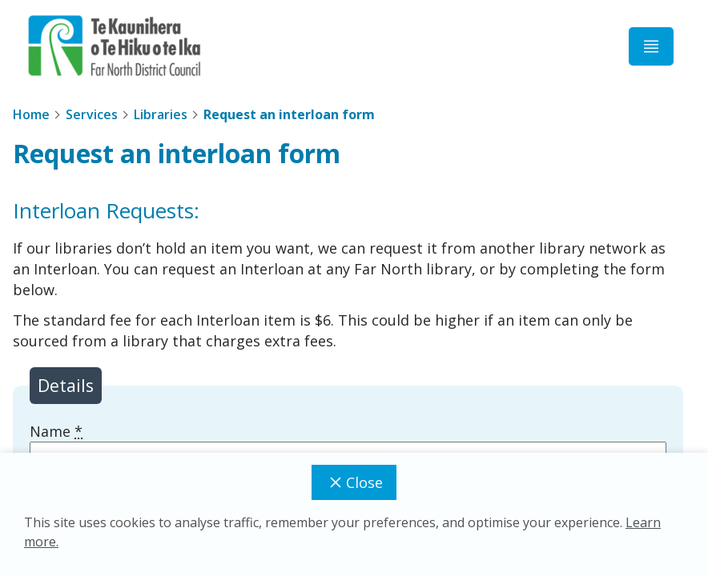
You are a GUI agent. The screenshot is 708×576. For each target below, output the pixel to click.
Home (31, 114)
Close (354, 482)
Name (56, 431)
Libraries (160, 114)
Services (92, 114)
